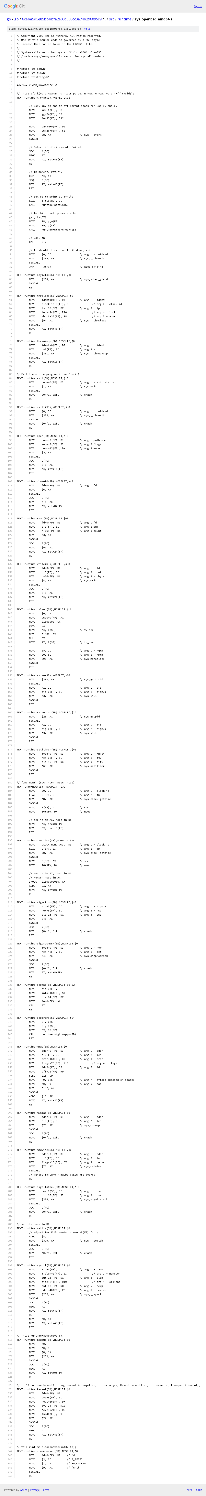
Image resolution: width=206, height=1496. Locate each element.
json (199, 1489)
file (87, 28)
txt (189, 1489)
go (9, 19)
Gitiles (24, 1490)
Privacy (34, 1490)
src (111, 19)
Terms (45, 1490)
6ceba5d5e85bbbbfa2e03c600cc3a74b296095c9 (62, 19)
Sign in (198, 6)
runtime (124, 19)
